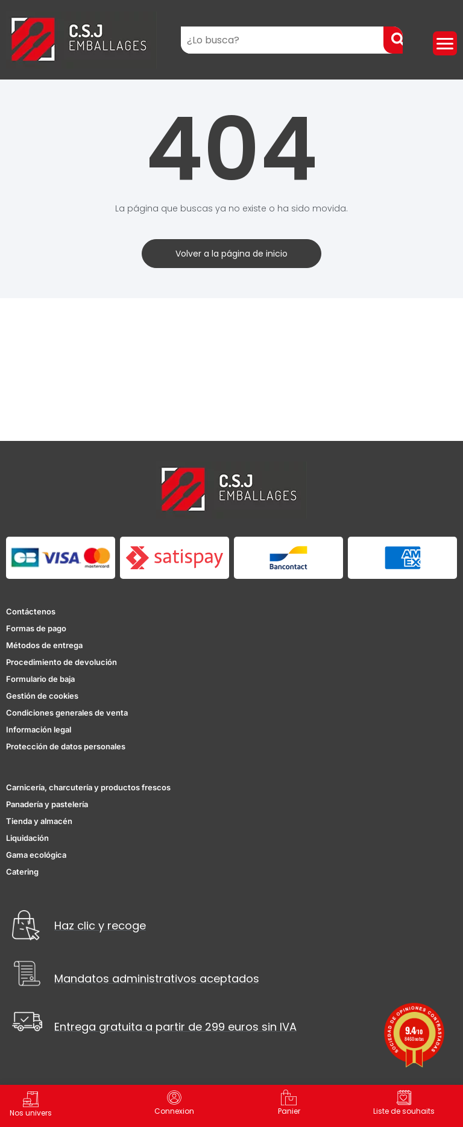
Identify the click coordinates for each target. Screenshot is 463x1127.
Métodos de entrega (44, 645)
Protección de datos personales (65, 746)
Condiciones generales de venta (67, 712)
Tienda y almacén (39, 821)
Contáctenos (30, 611)
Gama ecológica (36, 855)
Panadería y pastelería (47, 804)
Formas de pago (36, 628)
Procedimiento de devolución (61, 662)
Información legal (38, 729)
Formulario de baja (40, 679)
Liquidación (27, 838)
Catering (22, 871)
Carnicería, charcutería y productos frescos (88, 787)
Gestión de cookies (42, 696)
